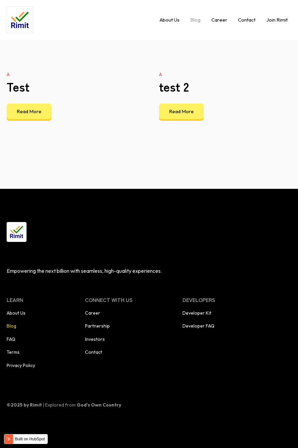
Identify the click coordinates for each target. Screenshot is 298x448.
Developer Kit (197, 313)
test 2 (174, 86)
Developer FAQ (198, 326)
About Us (170, 20)
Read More (29, 111)
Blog (195, 20)
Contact (247, 20)
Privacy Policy (21, 365)
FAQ (11, 339)
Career (219, 20)
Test (18, 86)
